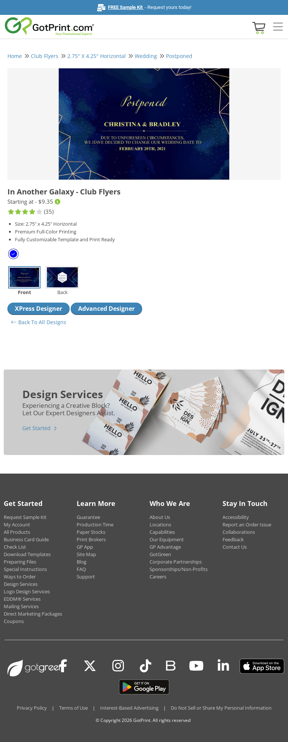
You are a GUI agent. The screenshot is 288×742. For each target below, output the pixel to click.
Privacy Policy (32, 707)
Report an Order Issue (247, 524)
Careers (158, 576)
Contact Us (235, 546)
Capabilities (162, 532)
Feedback (233, 539)
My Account (17, 524)
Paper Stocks (91, 532)
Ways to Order (20, 576)
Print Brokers (91, 539)
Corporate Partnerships (176, 561)
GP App (85, 546)
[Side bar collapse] (278, 27)
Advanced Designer (106, 308)
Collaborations (239, 532)
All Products (17, 532)
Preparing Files (20, 561)
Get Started (36, 428)
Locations (160, 524)
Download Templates (27, 554)
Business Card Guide (26, 539)
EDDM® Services (22, 599)
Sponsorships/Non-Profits (179, 569)
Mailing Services (21, 606)
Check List (15, 546)
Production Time (95, 524)
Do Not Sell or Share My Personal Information (221, 707)
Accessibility (236, 517)
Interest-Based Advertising (129, 707)
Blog (81, 561)
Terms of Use (73, 707)
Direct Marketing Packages (33, 613)
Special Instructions (25, 569)
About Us (160, 517)
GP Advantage (165, 546)
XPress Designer (38, 308)
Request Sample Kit (25, 517)
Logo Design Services (27, 591)
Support (86, 576)
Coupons (14, 621)
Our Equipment (167, 539)
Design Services (21, 584)
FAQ (81, 569)
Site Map (86, 554)
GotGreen (160, 554)
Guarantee (88, 517)
